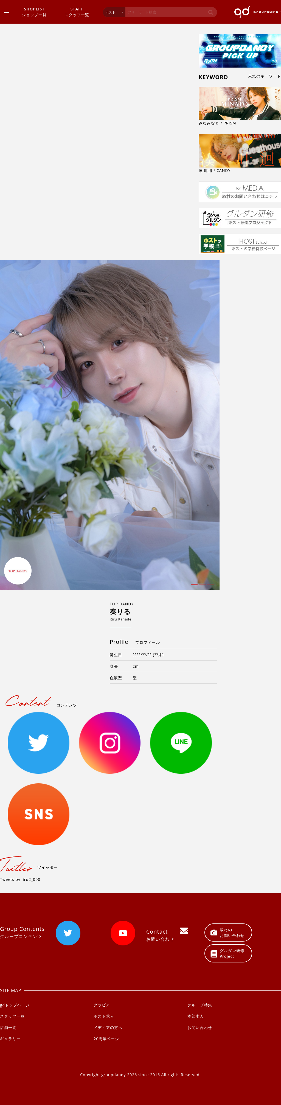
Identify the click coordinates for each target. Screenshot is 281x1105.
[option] (110, 425)
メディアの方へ (108, 1027)
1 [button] (193, 586)
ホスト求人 (104, 1016)
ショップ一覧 (34, 11)
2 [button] (201, 586)
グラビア (102, 1004)
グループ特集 (199, 1004)
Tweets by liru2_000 (20, 879)
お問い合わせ (199, 1027)
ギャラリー (10, 1038)
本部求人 (195, 1016)
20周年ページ (106, 1038)
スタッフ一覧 (76, 11)
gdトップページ (15, 1004)
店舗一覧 (8, 1027)
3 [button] (210, 586)
